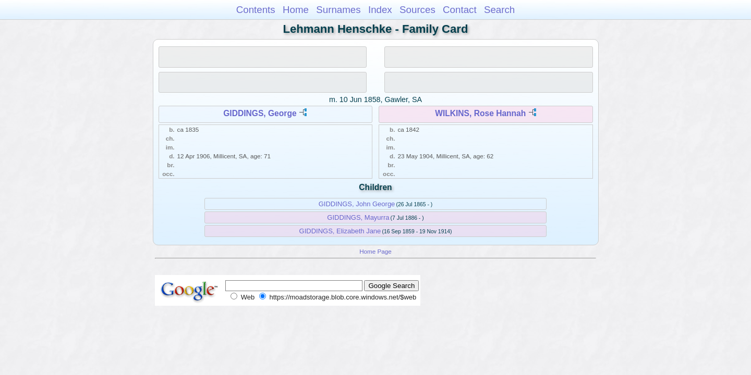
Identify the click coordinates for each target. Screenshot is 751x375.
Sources (417, 9)
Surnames (338, 9)
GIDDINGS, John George (357, 204)
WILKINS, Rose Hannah (480, 113)
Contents (255, 9)
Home (296, 9)
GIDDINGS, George (259, 113)
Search (499, 9)
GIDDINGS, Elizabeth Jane (340, 231)
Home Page (375, 251)
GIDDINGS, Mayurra (358, 217)
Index (380, 9)
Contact (460, 9)
